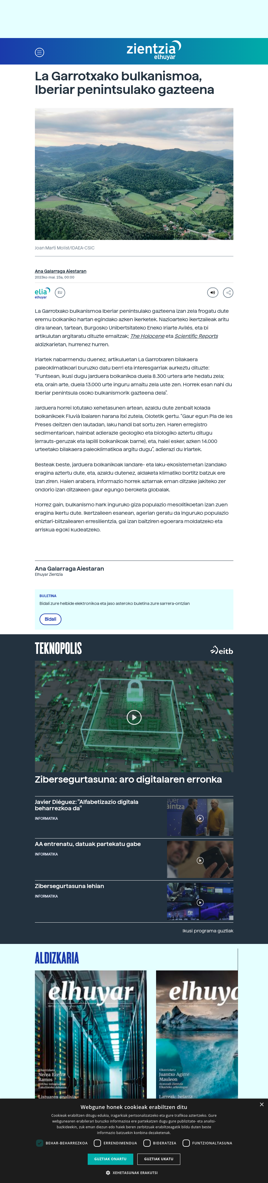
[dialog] (134, 1141)
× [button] (261, 1105)
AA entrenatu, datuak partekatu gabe (88, 844)
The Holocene (147, 336)
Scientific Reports (196, 336)
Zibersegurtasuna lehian (69, 886)
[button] (39, 52)
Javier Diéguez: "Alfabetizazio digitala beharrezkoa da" (86, 805)
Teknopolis (58, 647)
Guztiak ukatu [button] (159, 1158)
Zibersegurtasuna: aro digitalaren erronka (128, 779)
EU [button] (60, 293)
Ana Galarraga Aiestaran (61, 271)
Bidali (50, 619)
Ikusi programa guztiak (208, 931)
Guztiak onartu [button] (110, 1158)
